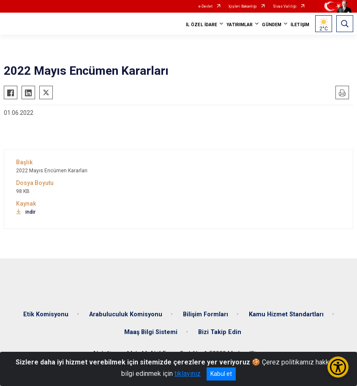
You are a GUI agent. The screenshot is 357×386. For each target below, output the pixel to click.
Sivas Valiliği (285, 6)
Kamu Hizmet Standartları (286, 314)
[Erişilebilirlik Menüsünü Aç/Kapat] (338, 367)
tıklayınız (187, 374)
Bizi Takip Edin (219, 332)
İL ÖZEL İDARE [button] (201, 24)
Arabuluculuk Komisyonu (125, 314)
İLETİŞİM (300, 24)
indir (25, 212)
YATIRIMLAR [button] (239, 24)
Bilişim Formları (205, 314)
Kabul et (221, 373)
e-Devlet (206, 6)
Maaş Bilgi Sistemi (150, 332)
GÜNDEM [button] (271, 24)
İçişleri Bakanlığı (243, 6)
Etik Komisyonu (45, 314)
